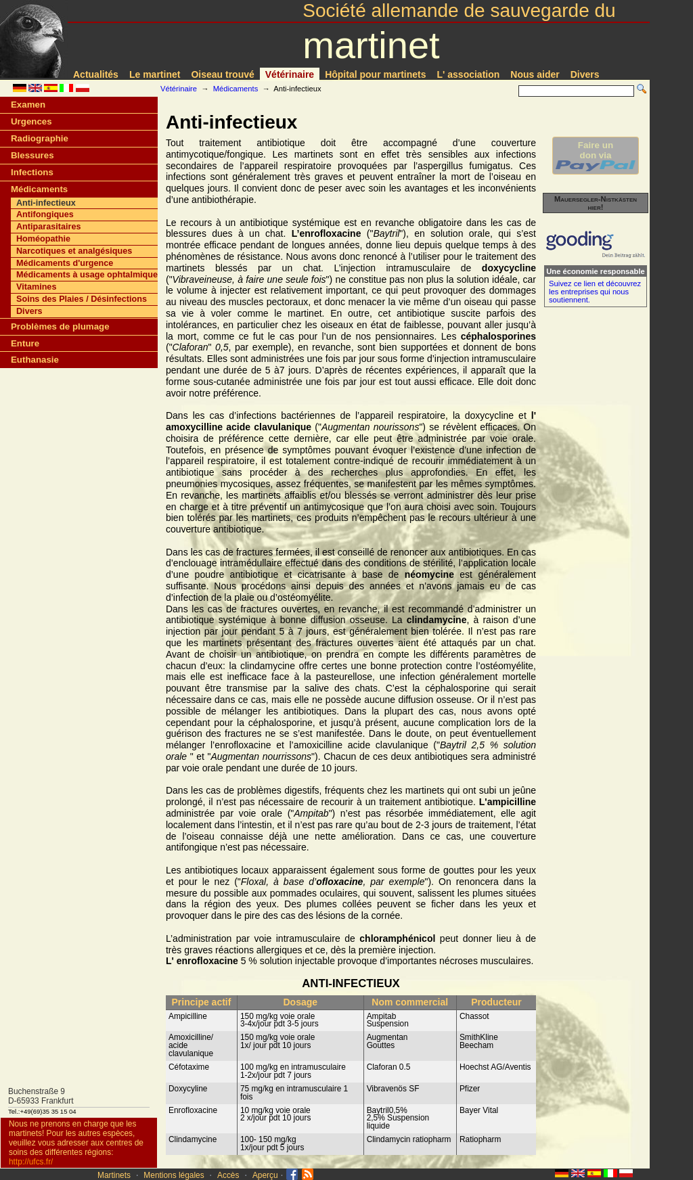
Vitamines (36, 287)
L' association (468, 74)
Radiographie (39, 138)
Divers (585, 74)
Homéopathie (43, 239)
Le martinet (154, 74)
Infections (32, 172)
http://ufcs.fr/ (31, 1161)
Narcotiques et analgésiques (74, 251)
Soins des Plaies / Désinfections (81, 299)
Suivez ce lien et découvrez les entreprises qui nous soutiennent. (595, 291)
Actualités (95, 74)
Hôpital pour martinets (375, 74)
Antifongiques (45, 214)
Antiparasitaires (48, 226)
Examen (28, 104)
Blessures (32, 155)
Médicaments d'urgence (64, 263)
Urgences (31, 121)
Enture (25, 343)
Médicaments (236, 89)
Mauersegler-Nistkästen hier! (595, 203)
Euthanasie (35, 360)
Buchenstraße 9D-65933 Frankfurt (41, 1096)
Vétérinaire (289, 74)
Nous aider (534, 74)
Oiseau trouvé (222, 74)
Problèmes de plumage (60, 326)
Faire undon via (595, 155)
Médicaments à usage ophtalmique (87, 274)
